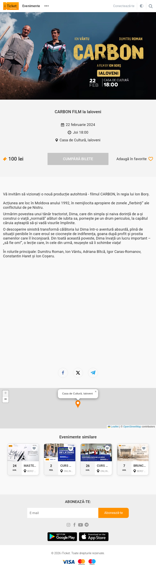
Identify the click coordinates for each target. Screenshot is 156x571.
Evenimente (31, 6)
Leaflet (113, 426)
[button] (77, 404)
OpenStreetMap (132, 426)
